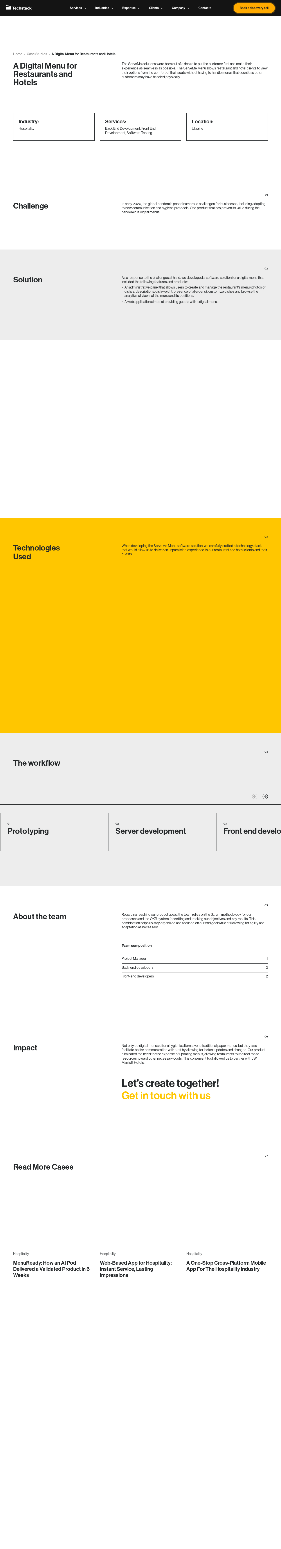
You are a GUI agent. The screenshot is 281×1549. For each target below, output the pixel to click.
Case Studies (37, 54)
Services (78, 8)
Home (17, 54)
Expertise (131, 8)
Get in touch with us (166, 1102)
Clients (156, 8)
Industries (104, 8)
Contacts (204, 8)
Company (181, 8)
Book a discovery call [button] (254, 8)
